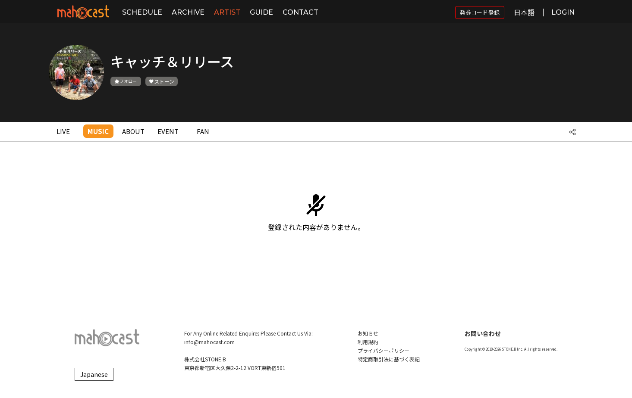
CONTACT (300, 12)
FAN (203, 131)
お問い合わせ (483, 333)
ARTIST (227, 12)
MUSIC (98, 131)
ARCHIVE (188, 12)
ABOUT (133, 131)
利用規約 (368, 341)
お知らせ (368, 333)
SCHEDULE (142, 12)
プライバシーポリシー (383, 350)
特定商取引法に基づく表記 (389, 359)
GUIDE (261, 12)
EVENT (168, 131)
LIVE (63, 131)
